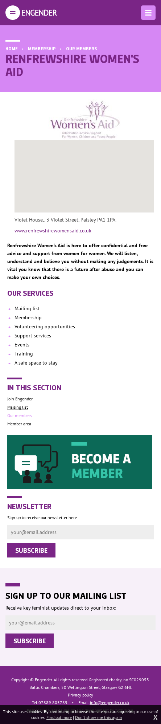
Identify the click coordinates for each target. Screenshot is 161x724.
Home (11, 48)
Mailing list (17, 407)
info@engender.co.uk (109, 702)
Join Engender (20, 398)
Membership (42, 48)
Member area (19, 423)
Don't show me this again (98, 717)
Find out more (59, 717)
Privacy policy (80, 695)
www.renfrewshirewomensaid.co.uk (53, 230)
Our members (81, 48)
